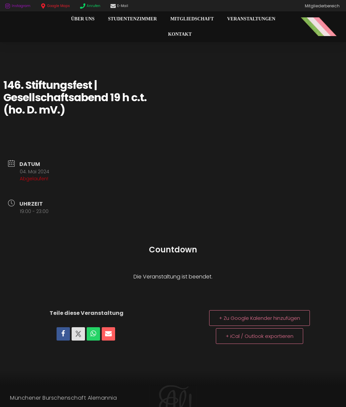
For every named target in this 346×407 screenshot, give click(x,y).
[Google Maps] (43, 6)
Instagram (21, 5)
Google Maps (58, 5)
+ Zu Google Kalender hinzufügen (259, 318)
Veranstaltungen (251, 18)
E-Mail (122, 5)
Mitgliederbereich (322, 6)
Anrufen (93, 5)
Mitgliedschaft (192, 18)
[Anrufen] (82, 6)
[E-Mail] (113, 6)
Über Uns (82, 18)
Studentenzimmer (132, 18)
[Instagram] (7, 6)
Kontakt (180, 34)
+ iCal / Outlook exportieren (259, 336)
